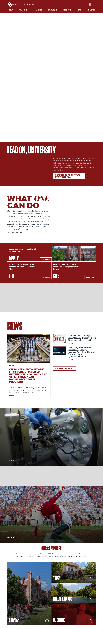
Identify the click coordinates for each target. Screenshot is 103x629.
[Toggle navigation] (93, 4)
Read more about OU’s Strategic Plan (67, 175)
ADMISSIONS (23, 10)
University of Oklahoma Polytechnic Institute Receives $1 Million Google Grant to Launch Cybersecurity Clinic (81, 352)
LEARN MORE (46, 259)
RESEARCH (67, 10)
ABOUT (10, 10)
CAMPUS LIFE (52, 10)
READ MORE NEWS (64, 368)
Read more (70, 343)
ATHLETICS (91, 10)
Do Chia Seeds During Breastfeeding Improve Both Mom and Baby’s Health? (82, 337)
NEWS (79, 10)
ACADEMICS (38, 10)
